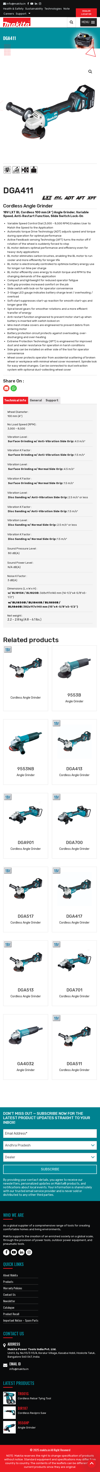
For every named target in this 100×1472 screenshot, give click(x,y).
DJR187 (23, 1408)
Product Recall (11, 1314)
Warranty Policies (12, 1288)
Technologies (53, 8)
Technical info (15, 400)
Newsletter (9, 1301)
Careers (9, 13)
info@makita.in (14, 3)
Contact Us (9, 1294)
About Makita (10, 1275)
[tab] (15, 400)
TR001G (23, 1393)
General (36, 400)
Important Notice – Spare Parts (20, 1320)
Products (8, 1281)
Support (21, 13)
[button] (85, 22)
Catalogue (8, 1307)
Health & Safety (13, 8)
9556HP (23, 1422)
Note (66, 8)
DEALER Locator (86, 12)
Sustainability (34, 8)
